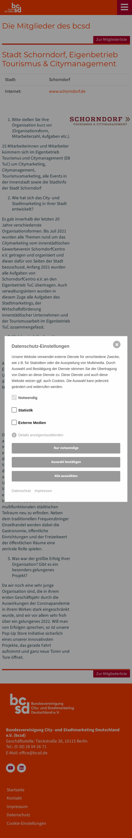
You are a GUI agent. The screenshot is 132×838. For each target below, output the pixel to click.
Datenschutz (21, 491)
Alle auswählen (66, 476)
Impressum (43, 491)
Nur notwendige (66, 448)
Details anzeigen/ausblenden (40, 435)
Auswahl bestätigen (66, 462)
